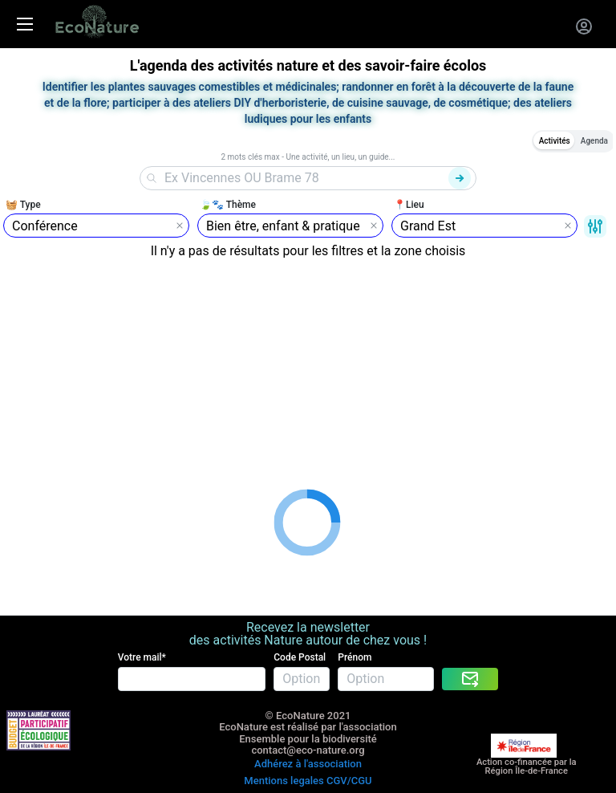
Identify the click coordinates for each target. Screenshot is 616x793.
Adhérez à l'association (308, 764)
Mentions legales (283, 781)
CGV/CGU (349, 781)
